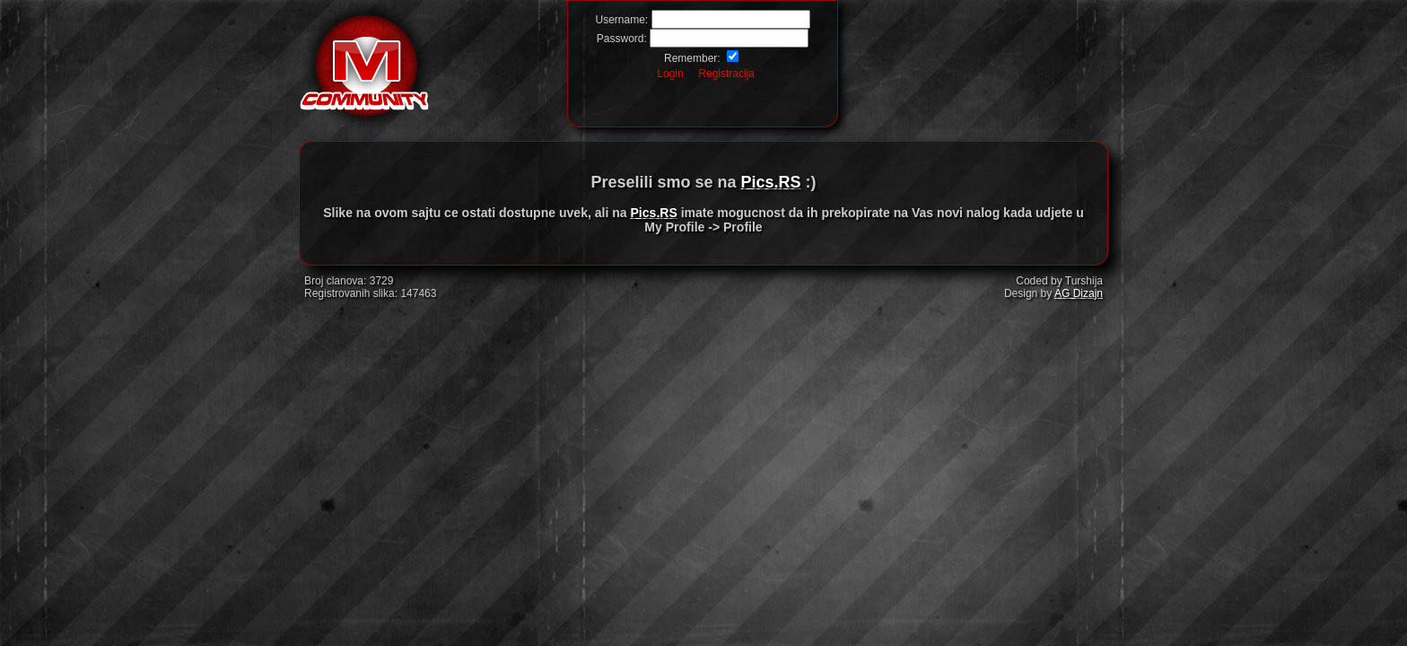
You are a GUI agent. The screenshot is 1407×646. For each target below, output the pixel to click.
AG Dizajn (1078, 293)
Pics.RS (771, 182)
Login (670, 73)
